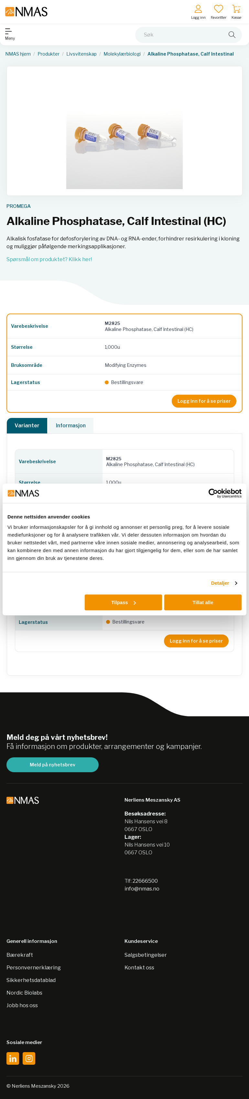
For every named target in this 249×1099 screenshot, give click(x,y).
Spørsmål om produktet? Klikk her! (49, 259)
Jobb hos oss (22, 1005)
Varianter (27, 425)
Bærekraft (19, 955)
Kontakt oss (139, 968)
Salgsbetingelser (145, 955)
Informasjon (71, 425)
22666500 (145, 881)
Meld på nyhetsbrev (52, 764)
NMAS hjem (18, 54)
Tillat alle (203, 602)
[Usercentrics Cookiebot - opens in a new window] (213, 493)
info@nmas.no (141, 889)
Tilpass (123, 602)
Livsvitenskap (81, 54)
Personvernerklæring (33, 968)
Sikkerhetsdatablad (31, 980)
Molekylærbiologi (122, 54)
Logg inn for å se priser (204, 401)
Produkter (49, 54)
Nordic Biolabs (24, 993)
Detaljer (220, 583)
